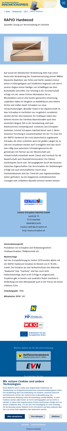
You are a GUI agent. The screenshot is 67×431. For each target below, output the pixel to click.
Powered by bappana (33, 429)
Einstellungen (37, 416)
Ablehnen (56, 416)
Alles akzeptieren (14, 416)
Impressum (25, 424)
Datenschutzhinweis (38, 424)
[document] (33, 397)
